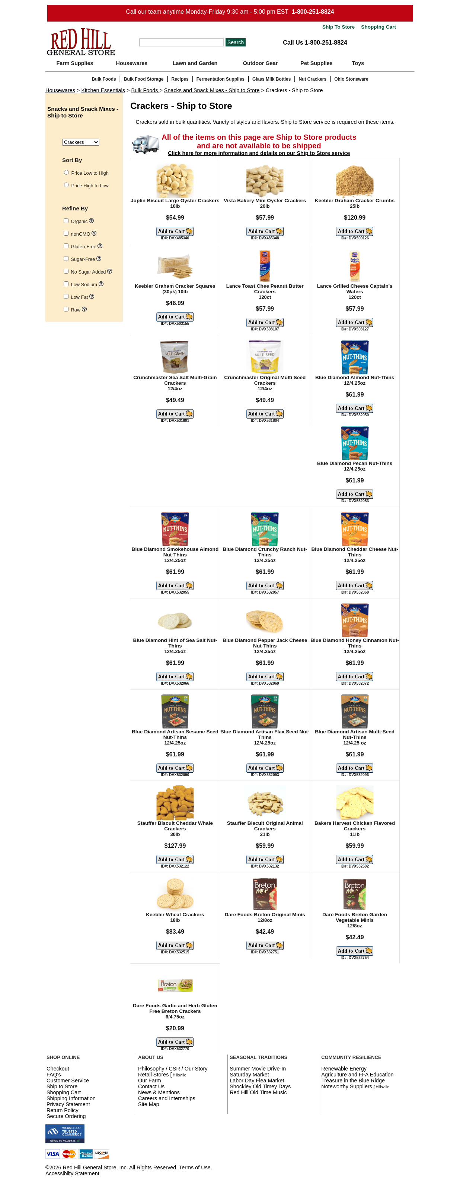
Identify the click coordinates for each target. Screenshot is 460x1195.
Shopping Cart (378, 27)
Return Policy (63, 1110)
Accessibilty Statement (72, 1173)
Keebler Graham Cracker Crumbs (355, 200)
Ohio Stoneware (351, 79)
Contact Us (151, 1086)
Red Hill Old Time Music (258, 1092)
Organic (82, 221)
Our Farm (149, 1080)
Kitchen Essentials (103, 90)
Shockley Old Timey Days (260, 1086)
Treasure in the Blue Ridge (353, 1080)
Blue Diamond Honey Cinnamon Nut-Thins (354, 643)
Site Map (148, 1104)
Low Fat (82, 297)
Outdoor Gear (260, 63)
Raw (79, 310)
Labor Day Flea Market (257, 1080)
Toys (358, 63)
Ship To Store (338, 27)
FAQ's (54, 1075)
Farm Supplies (74, 63)
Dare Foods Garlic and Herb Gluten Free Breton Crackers (175, 1008)
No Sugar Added (91, 272)
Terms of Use (195, 1167)
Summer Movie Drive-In (258, 1069)
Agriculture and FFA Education (357, 1075)
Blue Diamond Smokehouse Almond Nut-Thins (175, 552)
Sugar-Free (86, 259)
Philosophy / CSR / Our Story (172, 1069)
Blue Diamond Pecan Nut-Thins (354, 463)
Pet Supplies (316, 63)
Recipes (180, 79)
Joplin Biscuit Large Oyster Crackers (175, 200)
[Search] (181, 42)
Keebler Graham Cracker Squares (175, 286)
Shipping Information (71, 1098)
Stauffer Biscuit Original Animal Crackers (265, 825)
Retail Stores (153, 1075)
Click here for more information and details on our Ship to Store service (259, 153)
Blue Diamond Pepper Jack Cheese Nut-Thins (265, 643)
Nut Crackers (312, 79)
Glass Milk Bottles (271, 79)
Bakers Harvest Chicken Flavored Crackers (354, 825)
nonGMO (83, 234)
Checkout (58, 1069)
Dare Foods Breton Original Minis (265, 914)
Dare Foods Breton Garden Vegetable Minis (354, 917)
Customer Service (68, 1080)
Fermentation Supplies (221, 79)
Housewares (132, 63)
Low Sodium (87, 284)
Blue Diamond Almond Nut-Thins (354, 377)
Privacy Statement (68, 1104)
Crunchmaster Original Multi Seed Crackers (265, 380)
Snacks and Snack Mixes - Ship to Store (212, 90)
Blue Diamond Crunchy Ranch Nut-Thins (265, 552)
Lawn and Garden (195, 63)
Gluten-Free (87, 246)
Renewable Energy (344, 1069)
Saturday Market (249, 1075)
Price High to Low (90, 185)
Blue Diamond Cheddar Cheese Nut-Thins (354, 552)
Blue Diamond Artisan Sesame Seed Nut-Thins (175, 734)
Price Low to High (90, 173)
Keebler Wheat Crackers (175, 914)
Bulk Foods (104, 79)
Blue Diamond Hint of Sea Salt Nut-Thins (175, 643)
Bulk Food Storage (144, 79)
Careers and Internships (166, 1098)
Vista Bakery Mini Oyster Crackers (265, 200)
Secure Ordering (66, 1116)
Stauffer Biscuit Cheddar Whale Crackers (175, 825)
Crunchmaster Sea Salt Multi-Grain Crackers (175, 380)
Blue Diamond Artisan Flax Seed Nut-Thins (265, 734)
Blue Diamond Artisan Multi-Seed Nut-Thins (354, 734)
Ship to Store (62, 1086)
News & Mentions (159, 1092)
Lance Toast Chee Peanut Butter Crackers (265, 288)
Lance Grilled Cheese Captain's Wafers (355, 288)
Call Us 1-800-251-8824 (315, 42)
